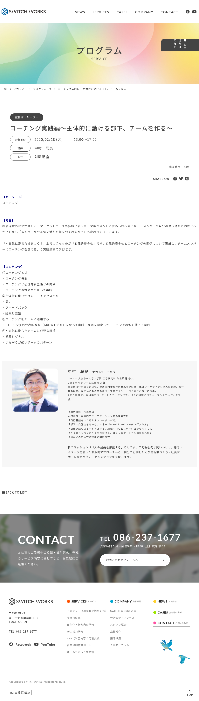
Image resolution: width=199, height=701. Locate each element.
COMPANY (135, 12)
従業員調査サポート (79, 647)
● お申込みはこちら (193, 59)
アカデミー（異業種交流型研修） (87, 612)
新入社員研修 (75, 633)
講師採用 (115, 640)
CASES (112, 12)
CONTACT (160, 12)
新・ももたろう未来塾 (80, 654)
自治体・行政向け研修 (80, 626)
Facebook (20, 646)
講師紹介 (115, 633)
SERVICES (90, 12)
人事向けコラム (119, 647)
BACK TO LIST (14, 492)
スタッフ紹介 (118, 626)
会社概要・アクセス (122, 619)
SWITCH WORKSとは (123, 612)
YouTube (44, 646)
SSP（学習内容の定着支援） (84, 640)
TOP (190, 694)
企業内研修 (74, 619)
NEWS (69, 12)
